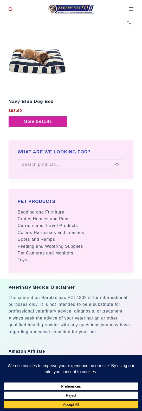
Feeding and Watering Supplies (50, 246)
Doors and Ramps (36, 239)
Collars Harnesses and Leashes (51, 232)
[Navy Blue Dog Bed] (38, 62)
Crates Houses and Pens (44, 219)
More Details (38, 121)
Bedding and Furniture (41, 212)
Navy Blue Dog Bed (31, 101)
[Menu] (131, 9)
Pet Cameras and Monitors (45, 253)
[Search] (10, 9)
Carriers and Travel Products (48, 225)
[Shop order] (129, 22)
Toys (22, 260)
